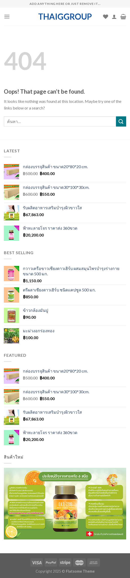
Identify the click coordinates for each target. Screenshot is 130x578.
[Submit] (121, 121)
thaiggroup (65, 17)
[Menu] (7, 16)
